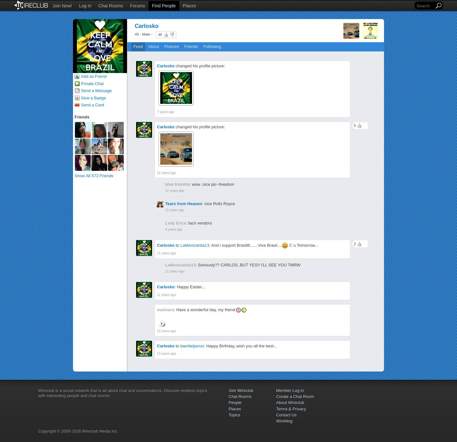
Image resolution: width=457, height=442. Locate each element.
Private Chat (92, 83)
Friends (191, 46)
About (153, 46)
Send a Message (96, 90)
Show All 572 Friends (94, 175)
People (234, 402)
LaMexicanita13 (194, 245)
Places (189, 5)
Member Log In (290, 390)
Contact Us (286, 414)
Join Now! (62, 5)
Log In (85, 5)
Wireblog (284, 421)
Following (212, 46)
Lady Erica (175, 223)
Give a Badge (93, 98)
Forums (137, 5)
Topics (234, 414)
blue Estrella (177, 184)
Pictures (171, 46)
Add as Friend (94, 76)
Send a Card (92, 105)
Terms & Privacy (291, 408)
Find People (164, 5)
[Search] (425, 6)
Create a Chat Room (295, 396)
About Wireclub (290, 402)
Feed (138, 46)
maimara (165, 309)
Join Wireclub (240, 390)
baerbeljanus (192, 346)
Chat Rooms (110, 5)
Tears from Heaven (183, 203)
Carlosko (166, 66)
